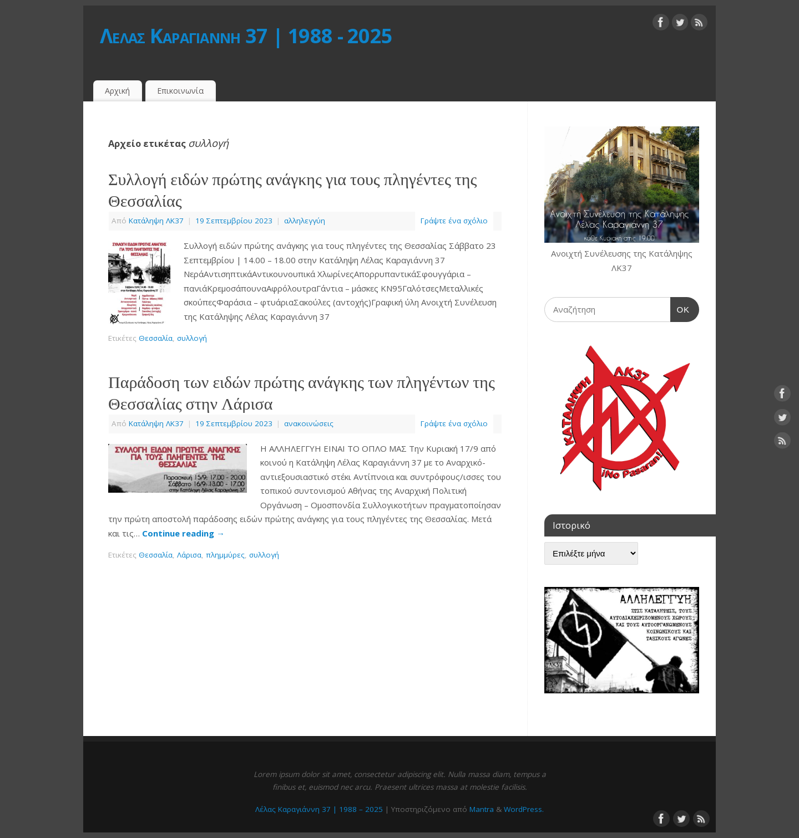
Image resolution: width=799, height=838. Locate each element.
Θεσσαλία (156, 338)
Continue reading (183, 533)
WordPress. (524, 809)
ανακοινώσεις (308, 423)
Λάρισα (189, 555)
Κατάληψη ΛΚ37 (156, 221)
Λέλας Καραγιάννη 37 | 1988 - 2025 (246, 35)
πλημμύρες (225, 555)
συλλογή (192, 338)
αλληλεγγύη (304, 221)
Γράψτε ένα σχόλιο (454, 221)
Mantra (481, 809)
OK (680, 308)
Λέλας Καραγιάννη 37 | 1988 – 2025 (319, 809)
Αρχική (117, 90)
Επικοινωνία (180, 90)
